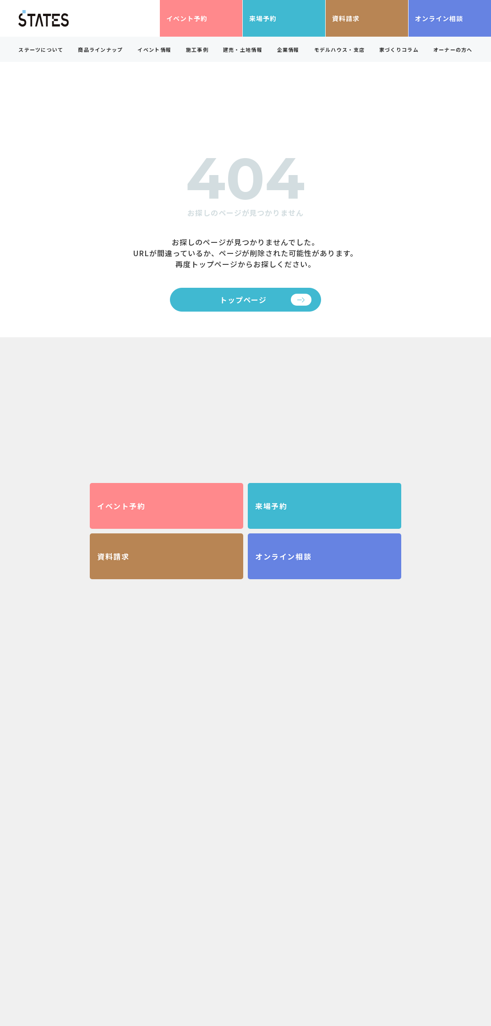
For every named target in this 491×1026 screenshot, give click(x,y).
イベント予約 (186, 18)
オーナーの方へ (453, 49)
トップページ (243, 299)
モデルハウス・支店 (339, 49)
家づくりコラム (399, 49)
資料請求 (346, 18)
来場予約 (263, 18)
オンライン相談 (439, 18)
